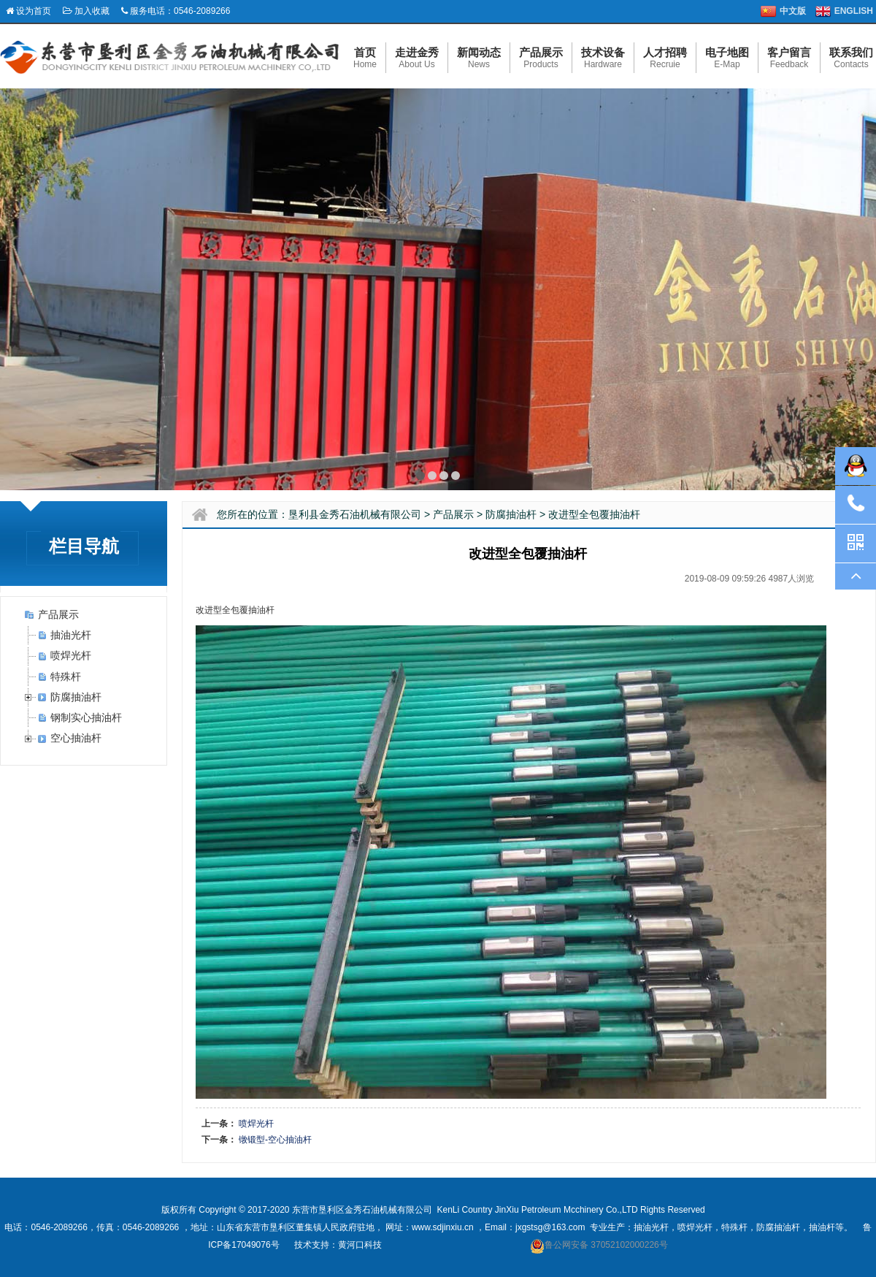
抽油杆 (822, 1227)
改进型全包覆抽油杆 (594, 514)
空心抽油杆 (75, 738)
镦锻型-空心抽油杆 (275, 1140)
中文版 (793, 11)
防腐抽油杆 (75, 697)
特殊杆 (65, 676)
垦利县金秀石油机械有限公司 (354, 514)
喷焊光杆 (70, 655)
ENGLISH (853, 11)
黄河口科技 (360, 1245)
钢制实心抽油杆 (86, 717)
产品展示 (58, 614)
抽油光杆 (70, 635)
